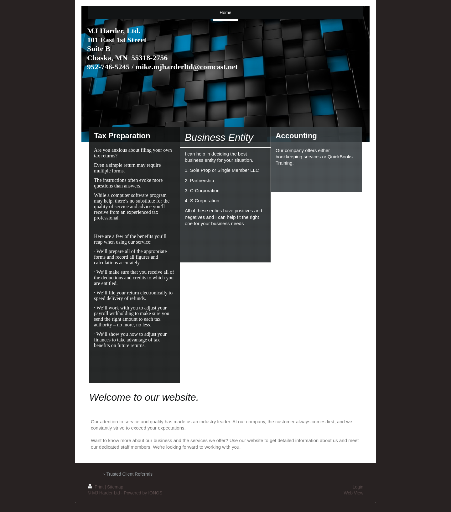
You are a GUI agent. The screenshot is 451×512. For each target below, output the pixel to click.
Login (358, 486)
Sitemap (115, 486)
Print (96, 486)
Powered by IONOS (143, 492)
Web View (353, 492)
